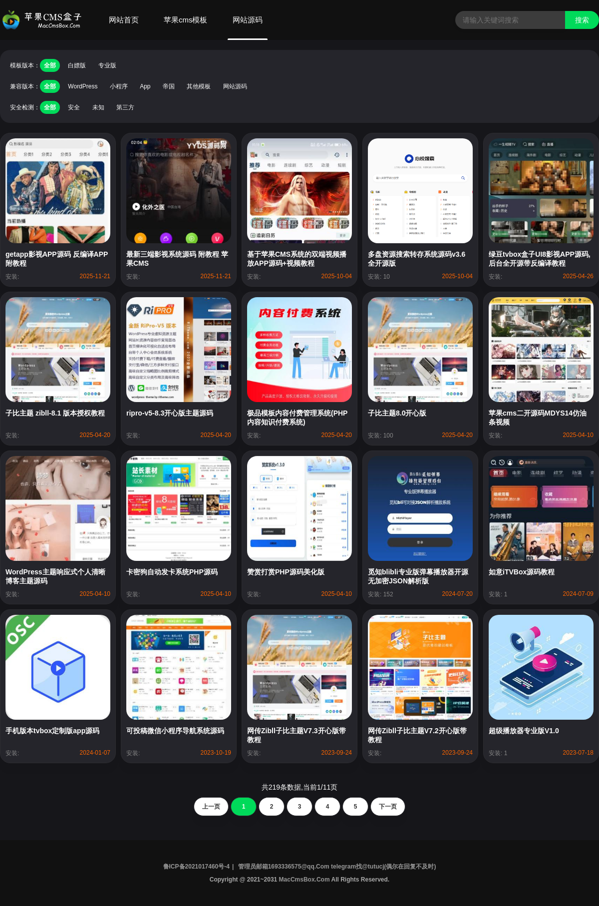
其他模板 (199, 86)
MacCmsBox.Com (304, 879)
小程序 (119, 86)
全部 (50, 65)
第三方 (125, 107)
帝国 (169, 86)
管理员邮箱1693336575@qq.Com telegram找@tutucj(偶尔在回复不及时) (337, 866)
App (145, 86)
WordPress (82, 86)
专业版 (107, 65)
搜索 (582, 20)
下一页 (388, 806)
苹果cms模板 (186, 19)
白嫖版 (77, 65)
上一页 (211, 806)
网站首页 (124, 19)
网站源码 (248, 19)
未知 (98, 107)
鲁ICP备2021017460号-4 (196, 866)
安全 (74, 107)
